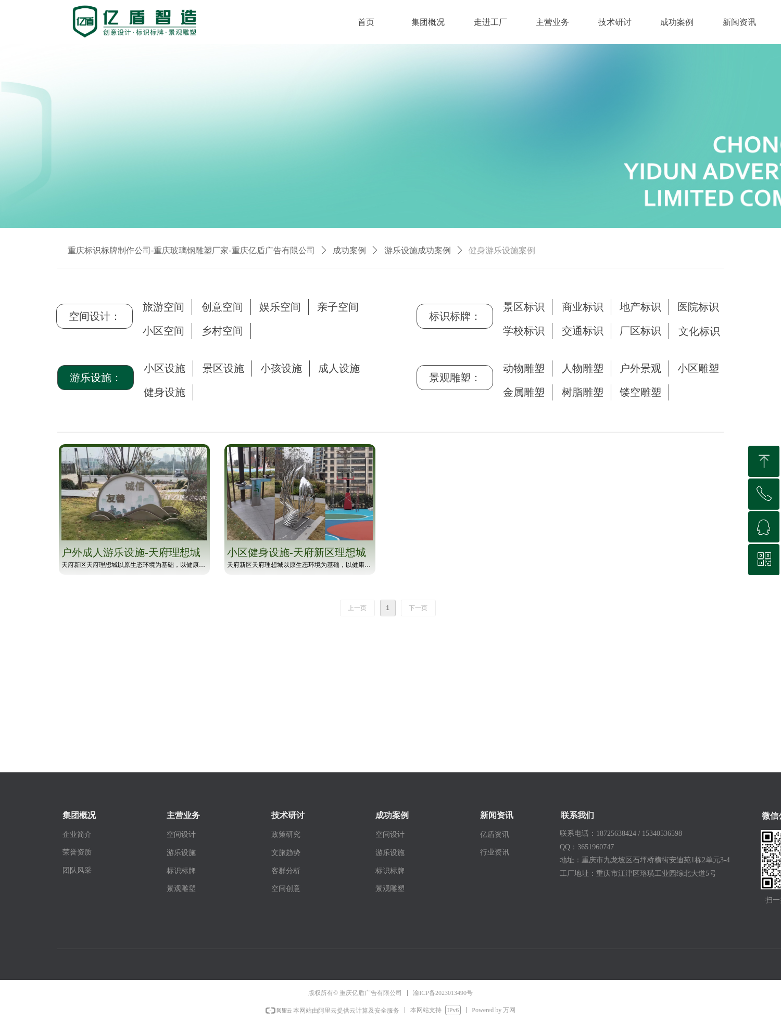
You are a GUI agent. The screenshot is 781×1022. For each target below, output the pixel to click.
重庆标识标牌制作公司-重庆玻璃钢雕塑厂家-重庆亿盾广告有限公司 (191, 250)
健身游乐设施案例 (502, 250)
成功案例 (349, 250)
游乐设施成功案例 (417, 250)
